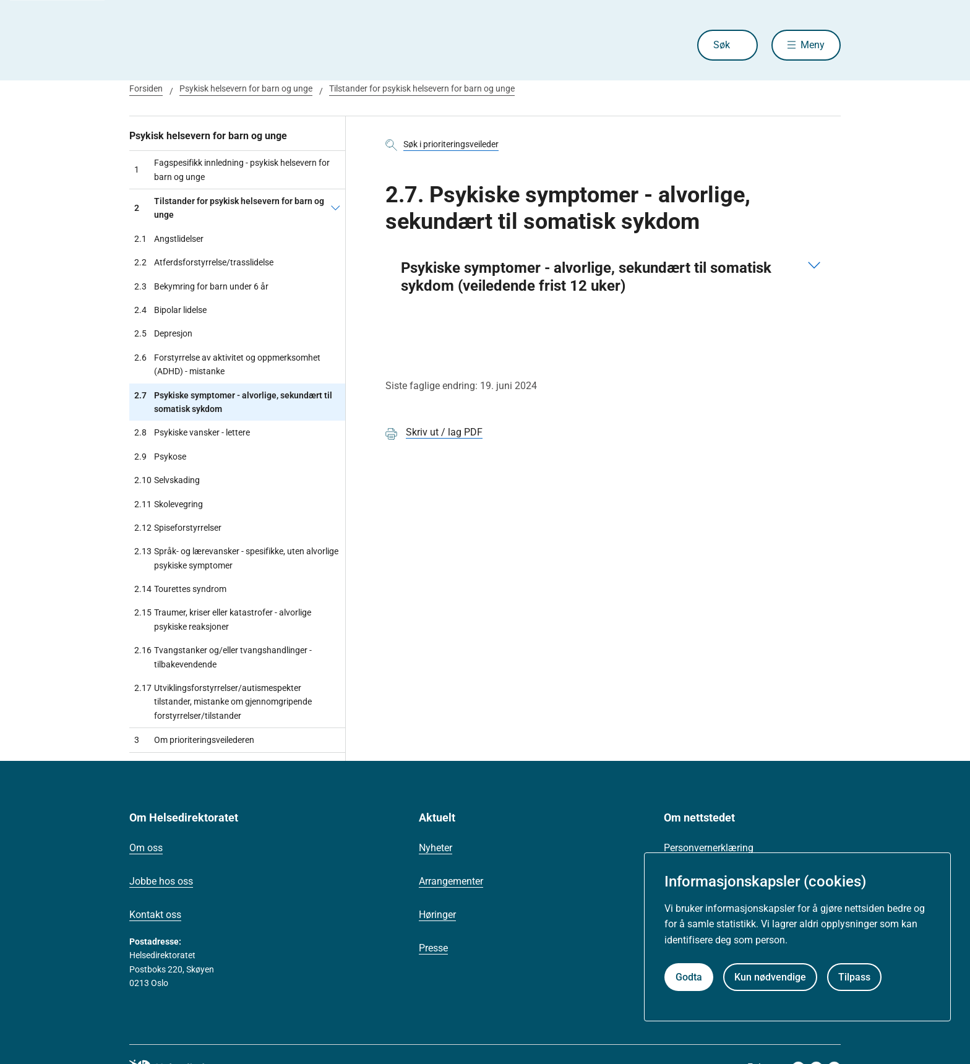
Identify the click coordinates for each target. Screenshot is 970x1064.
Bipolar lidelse (170, 310)
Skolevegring (168, 504)
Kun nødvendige (770, 977)
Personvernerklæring (708, 848)
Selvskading (167, 480)
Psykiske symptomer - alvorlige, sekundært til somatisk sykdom (233, 402)
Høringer (437, 914)
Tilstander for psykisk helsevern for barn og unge (422, 88)
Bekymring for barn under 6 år (201, 286)
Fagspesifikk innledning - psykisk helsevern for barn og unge (232, 169)
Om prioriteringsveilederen (194, 740)
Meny (812, 45)
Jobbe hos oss (161, 881)
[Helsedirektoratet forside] (218, 45)
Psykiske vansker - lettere (192, 432)
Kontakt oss (155, 914)
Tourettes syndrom (180, 589)
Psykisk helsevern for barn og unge (245, 88)
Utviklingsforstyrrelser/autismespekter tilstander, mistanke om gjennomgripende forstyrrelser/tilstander (223, 702)
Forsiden (146, 88)
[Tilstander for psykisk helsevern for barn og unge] (335, 208)
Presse (433, 948)
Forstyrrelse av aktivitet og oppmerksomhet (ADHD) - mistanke (227, 365)
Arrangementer (451, 881)
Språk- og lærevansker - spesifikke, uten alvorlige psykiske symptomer (236, 558)
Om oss (146, 848)
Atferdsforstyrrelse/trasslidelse (203, 262)
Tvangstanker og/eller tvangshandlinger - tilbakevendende (223, 657)
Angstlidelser (169, 239)
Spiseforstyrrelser (177, 527)
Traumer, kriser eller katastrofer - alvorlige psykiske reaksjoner (222, 619)
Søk (721, 45)
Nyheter (435, 848)
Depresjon (163, 333)
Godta (689, 977)
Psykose (160, 456)
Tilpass (854, 977)
